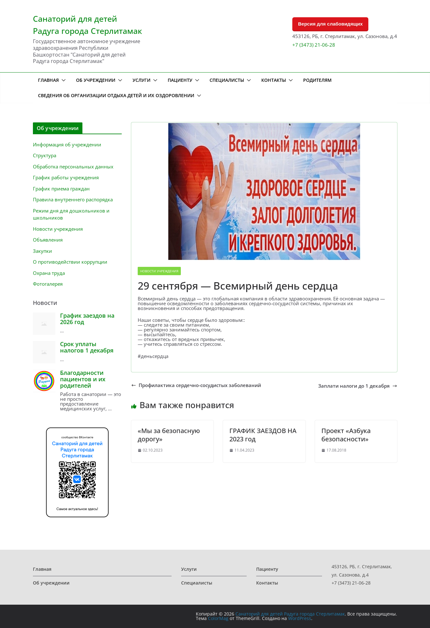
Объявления (48, 239)
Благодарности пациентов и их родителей (82, 379)
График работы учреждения (66, 177)
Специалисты (227, 80)
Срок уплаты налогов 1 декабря (86, 347)
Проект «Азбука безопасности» (346, 434)
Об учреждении (95, 80)
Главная (48, 80)
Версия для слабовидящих (330, 24)
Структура (44, 155)
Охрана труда (49, 273)
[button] (62, 80)
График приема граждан (61, 188)
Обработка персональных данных (73, 166)
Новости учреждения (159, 271)
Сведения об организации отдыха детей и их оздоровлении (116, 95)
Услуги (141, 80)
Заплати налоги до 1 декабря (357, 386)
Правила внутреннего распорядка (73, 199)
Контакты (273, 80)
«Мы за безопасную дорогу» (169, 434)
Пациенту (180, 80)
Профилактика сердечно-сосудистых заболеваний (196, 385)
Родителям (317, 80)
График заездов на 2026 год (87, 319)
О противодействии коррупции (70, 262)
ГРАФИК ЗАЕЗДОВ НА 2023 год (262, 434)
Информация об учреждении (67, 144)
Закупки (42, 251)
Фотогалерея (48, 284)
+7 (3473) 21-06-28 (313, 45)
